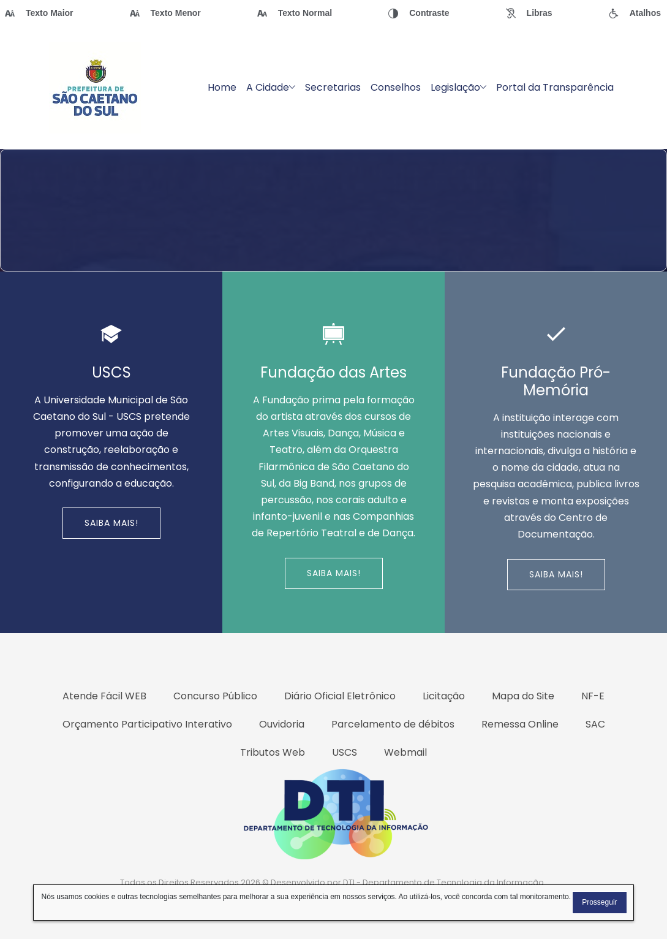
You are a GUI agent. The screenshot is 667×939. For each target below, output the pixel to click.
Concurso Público (215, 696)
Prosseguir (599, 902)
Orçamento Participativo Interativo (147, 724)
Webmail (405, 752)
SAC (595, 724)
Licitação (444, 696)
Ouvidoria (281, 724)
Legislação (458, 87)
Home (222, 87)
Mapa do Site (523, 696)
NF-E (593, 696)
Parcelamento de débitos (392, 724)
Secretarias (333, 87)
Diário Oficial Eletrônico (340, 696)
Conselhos (396, 87)
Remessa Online (520, 724)
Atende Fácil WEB (104, 696)
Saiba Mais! (111, 523)
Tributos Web (272, 752)
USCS (344, 752)
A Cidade (270, 87)
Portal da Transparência (555, 87)
